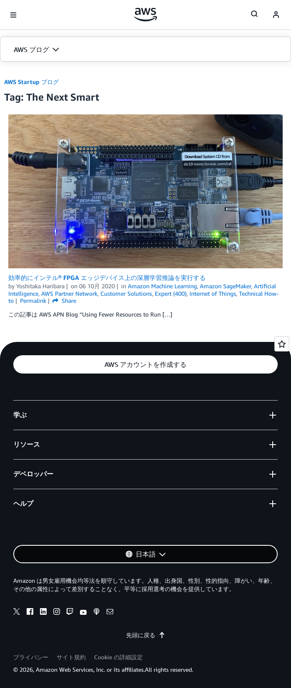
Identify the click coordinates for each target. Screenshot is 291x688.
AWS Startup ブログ (31, 81)
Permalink (33, 300)
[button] (145, 49)
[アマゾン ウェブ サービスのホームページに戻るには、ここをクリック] (145, 14)
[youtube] (83, 612)
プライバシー (30, 657)
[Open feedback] (281, 344)
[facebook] (30, 612)
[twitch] (70, 612)
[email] (110, 612)
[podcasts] (96, 612)
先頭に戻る (145, 635)
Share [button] (64, 300)
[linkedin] (43, 612)
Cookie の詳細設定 (118, 657)
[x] (16, 612)
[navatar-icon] (276, 15)
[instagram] (56, 612)
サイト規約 (71, 657)
